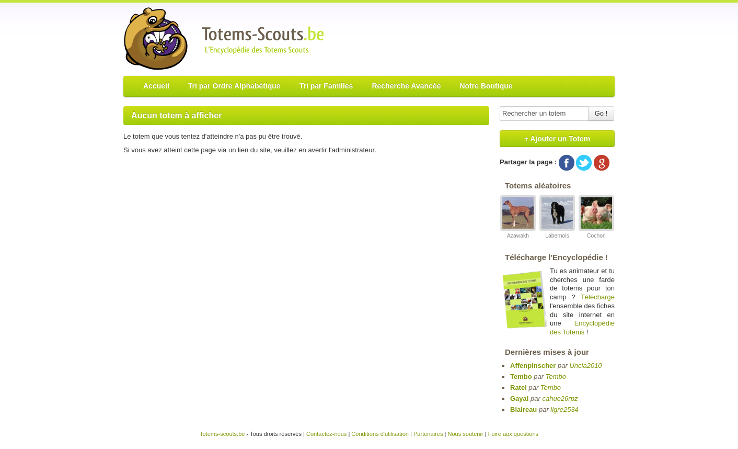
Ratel (518, 387)
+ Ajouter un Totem (557, 138)
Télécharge (598, 297)
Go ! (601, 113)
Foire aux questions (513, 434)
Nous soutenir (465, 434)
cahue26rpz (560, 398)
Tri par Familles (326, 86)
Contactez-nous (326, 434)
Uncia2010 (585, 365)
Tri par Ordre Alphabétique (234, 86)
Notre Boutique (485, 86)
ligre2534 (564, 409)
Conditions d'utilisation (380, 434)
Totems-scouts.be (222, 434)
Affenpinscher (533, 365)
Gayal (519, 398)
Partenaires (428, 434)
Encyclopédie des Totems (582, 327)
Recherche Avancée (406, 86)
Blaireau (523, 409)
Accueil (156, 86)
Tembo (521, 376)
